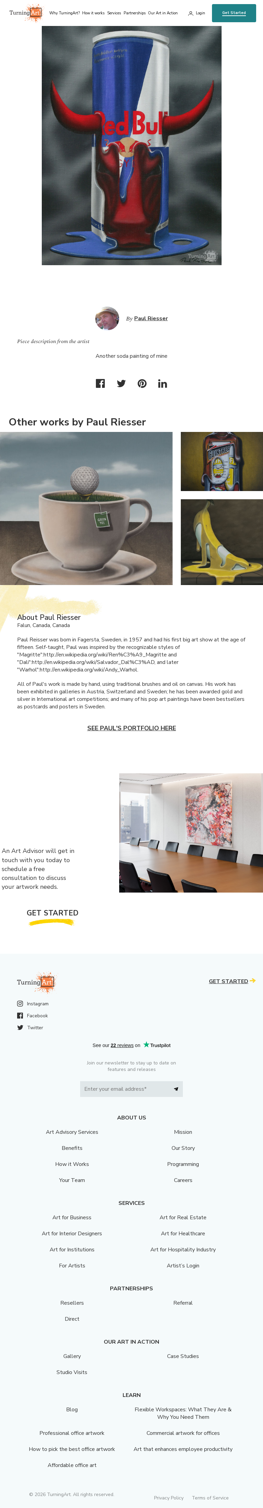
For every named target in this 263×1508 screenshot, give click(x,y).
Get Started (234, 12)
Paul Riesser (151, 318)
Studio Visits (72, 1372)
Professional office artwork (71, 1433)
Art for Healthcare (183, 1233)
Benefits (72, 1148)
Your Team (72, 1180)
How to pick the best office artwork (72, 1449)
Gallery (72, 1356)
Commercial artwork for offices (183, 1433)
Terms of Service (210, 1498)
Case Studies (183, 1356)
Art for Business (71, 1217)
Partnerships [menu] (135, 13)
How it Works (72, 1164)
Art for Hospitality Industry (183, 1249)
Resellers (72, 1303)
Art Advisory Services (72, 1132)
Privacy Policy (169, 1498)
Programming (183, 1164)
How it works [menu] (93, 13)
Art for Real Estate (183, 1217)
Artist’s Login (183, 1265)
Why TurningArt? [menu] (64, 13)
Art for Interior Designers (72, 1233)
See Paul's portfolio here (131, 728)
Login (200, 13)
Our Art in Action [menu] (163, 13)
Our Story (183, 1148)
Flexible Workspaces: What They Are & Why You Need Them (183, 1413)
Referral (183, 1303)
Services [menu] (114, 13)
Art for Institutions (72, 1249)
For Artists (72, 1265)
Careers (183, 1180)
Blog (72, 1409)
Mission (183, 1132)
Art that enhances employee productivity (183, 1449)
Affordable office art (72, 1465)
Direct (72, 1319)
